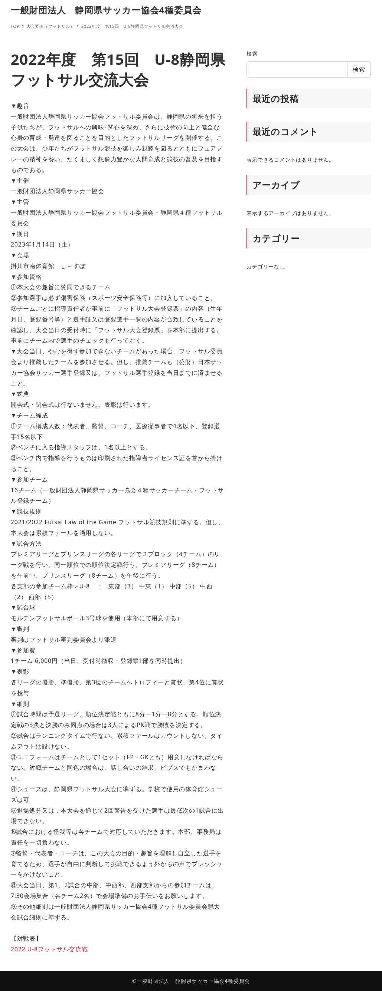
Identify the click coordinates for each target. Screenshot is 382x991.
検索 (252, 53)
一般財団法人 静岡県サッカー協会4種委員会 (106, 10)
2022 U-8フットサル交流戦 (49, 949)
